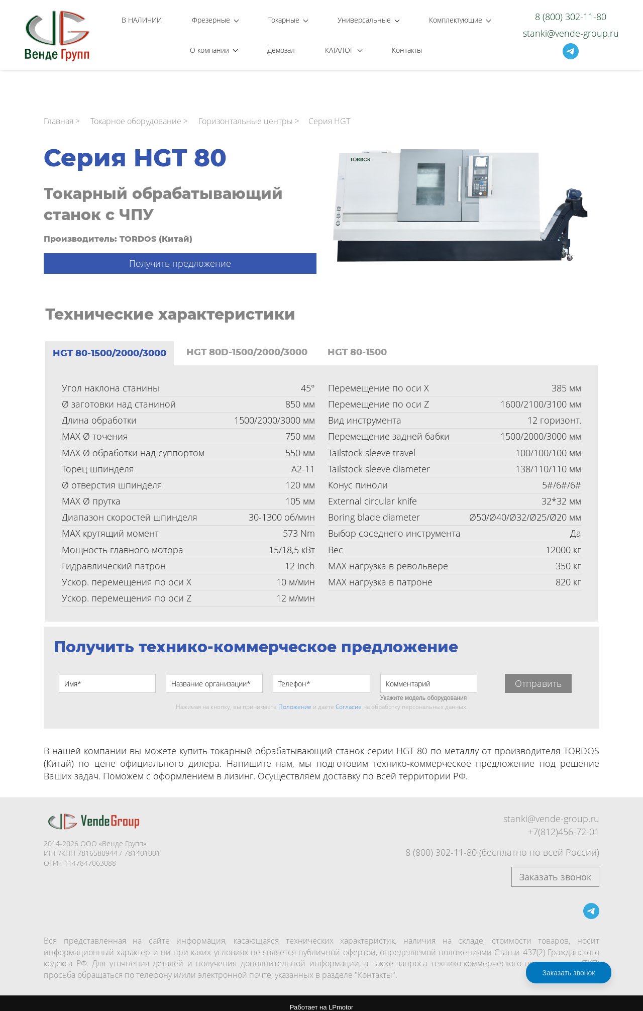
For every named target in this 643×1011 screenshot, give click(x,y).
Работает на (321, 1000)
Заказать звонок (555, 869)
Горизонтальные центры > (248, 114)
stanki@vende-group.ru (571, 29)
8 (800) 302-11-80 (570, 13)
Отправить (538, 676)
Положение (294, 699)
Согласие (349, 699)
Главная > (62, 114)
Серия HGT (329, 114)
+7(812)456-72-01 (563, 824)
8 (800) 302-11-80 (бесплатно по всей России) (502, 845)
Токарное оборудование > (139, 114)
